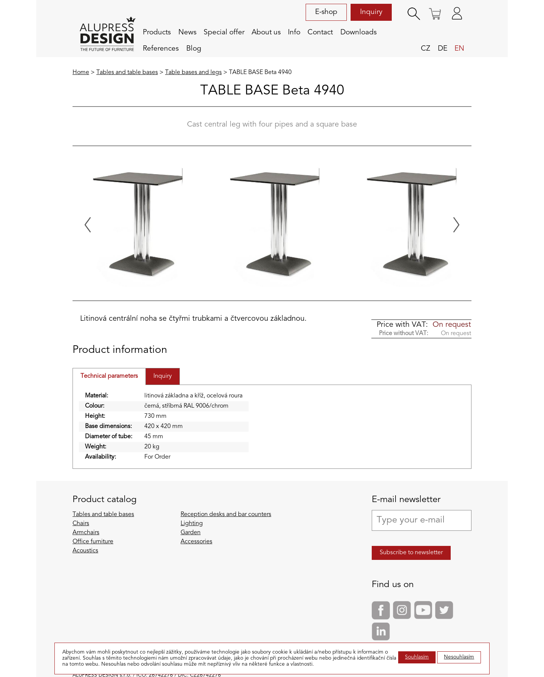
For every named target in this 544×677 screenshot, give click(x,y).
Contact (320, 32)
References (161, 49)
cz (425, 49)
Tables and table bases (127, 73)
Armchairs (86, 533)
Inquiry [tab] (162, 376)
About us (266, 32)
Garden (191, 533)
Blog (193, 49)
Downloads (358, 32)
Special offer (224, 32)
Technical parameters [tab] (109, 376)
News (187, 32)
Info (294, 32)
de (442, 49)
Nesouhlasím (459, 657)
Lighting (192, 524)
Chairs (81, 524)
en (459, 49)
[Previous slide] (88, 225)
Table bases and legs (193, 73)
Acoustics (85, 551)
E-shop (326, 12)
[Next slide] (456, 225)
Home (81, 73)
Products (157, 32)
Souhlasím (417, 657)
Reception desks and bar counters (226, 515)
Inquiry (371, 12)
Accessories (196, 542)
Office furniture (93, 542)
